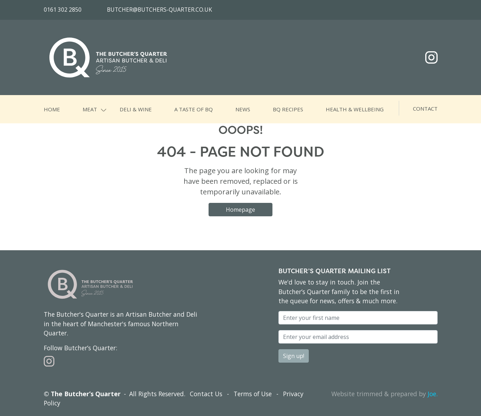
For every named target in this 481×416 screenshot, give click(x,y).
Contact (425, 108)
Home (52, 109)
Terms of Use (253, 393)
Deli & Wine (136, 109)
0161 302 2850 (63, 9)
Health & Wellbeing (355, 109)
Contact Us (206, 393)
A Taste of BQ (193, 109)
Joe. (433, 393)
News (242, 109)
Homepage (240, 209)
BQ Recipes (288, 109)
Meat (90, 109)
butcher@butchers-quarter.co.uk (159, 9)
